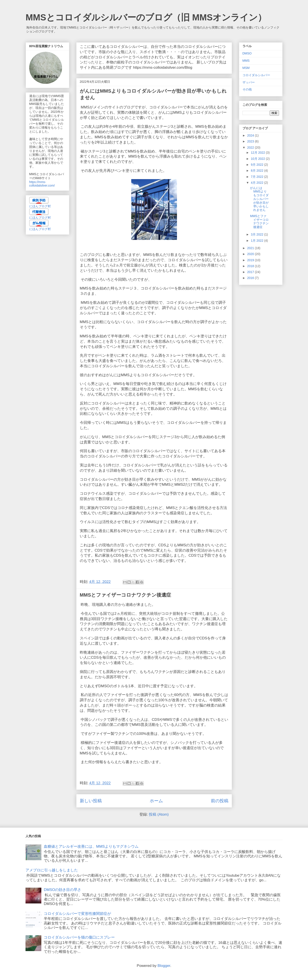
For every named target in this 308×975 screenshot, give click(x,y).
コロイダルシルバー (256, 75)
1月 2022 (257, 240)
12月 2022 (258, 152)
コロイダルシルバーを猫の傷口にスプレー (79, 937)
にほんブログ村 (40, 206)
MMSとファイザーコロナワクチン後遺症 (125, 595)
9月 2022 (257, 164)
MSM (246, 68)
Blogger (164, 966)
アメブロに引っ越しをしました (52, 870)
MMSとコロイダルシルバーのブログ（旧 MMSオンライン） (146, 17)
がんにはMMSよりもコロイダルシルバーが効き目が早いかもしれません (259, 199)
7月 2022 (257, 176)
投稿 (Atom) (159, 814)
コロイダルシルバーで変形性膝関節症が (77, 914)
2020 (251, 254)
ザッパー (248, 82)
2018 (251, 266)
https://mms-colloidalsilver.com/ (42, 183)
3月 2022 (257, 234)
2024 (251, 135)
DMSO (247, 53)
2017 (251, 272)
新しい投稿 (91, 800)
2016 (251, 278)
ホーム (156, 800)
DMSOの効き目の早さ (62, 890)
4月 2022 (257, 182)
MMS (246, 60)
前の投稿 (219, 800)
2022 (251, 147)
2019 (251, 260)
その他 (247, 89)
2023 (251, 141)
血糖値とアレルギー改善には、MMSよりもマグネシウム (91, 846)
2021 (251, 248)
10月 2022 (258, 158)
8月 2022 (257, 170)
